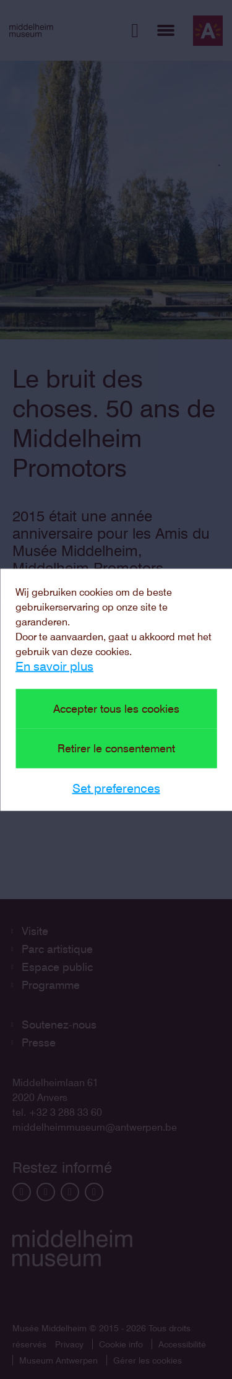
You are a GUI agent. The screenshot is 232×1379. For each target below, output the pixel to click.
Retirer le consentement (116, 747)
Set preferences (116, 787)
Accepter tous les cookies (116, 708)
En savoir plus (54, 665)
